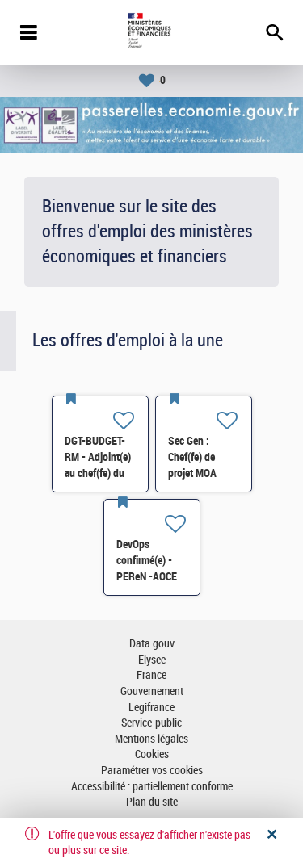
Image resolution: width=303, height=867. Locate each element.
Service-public (151, 723)
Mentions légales (151, 739)
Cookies (152, 754)
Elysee (152, 660)
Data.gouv (152, 644)
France (151, 675)
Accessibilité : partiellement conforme (152, 787)
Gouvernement (151, 691)
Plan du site (152, 802)
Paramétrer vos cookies (152, 770)
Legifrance (151, 707)
